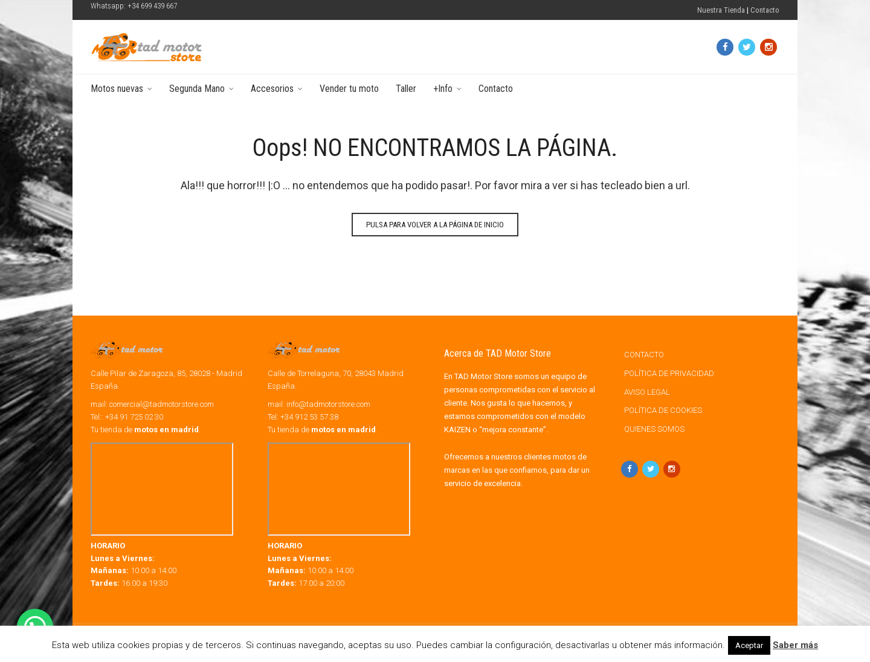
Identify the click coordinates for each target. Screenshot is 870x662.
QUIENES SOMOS (654, 428)
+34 (309, 416)
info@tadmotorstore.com (328, 404)
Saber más (795, 645)
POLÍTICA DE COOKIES (663, 410)
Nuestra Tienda (721, 10)
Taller (406, 88)
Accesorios (272, 88)
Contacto (764, 10)
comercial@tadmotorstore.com (161, 404)
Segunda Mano (197, 88)
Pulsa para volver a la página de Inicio (435, 224)
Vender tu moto (349, 88)
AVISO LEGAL (647, 392)
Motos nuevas (117, 88)
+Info (443, 88)
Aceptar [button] (749, 645)
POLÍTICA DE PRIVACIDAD (669, 373)
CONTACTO (644, 354)
